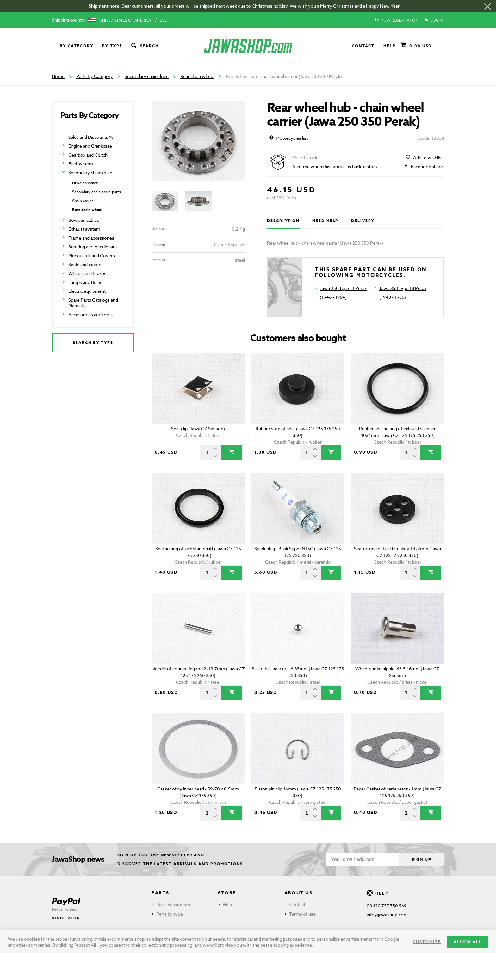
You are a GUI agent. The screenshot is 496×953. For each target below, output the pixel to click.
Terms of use (302, 914)
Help (389, 45)
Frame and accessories (91, 238)
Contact (363, 45)
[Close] (487, 6)
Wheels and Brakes (87, 273)
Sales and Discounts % (90, 137)
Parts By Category (94, 76)
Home (58, 76)
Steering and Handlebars (92, 247)
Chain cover (82, 200)
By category (76, 45)
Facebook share (427, 166)
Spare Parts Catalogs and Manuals (93, 303)
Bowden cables (83, 220)
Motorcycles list (288, 138)
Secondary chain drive (147, 76)
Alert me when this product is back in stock (335, 166)
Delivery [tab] (362, 220)
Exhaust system (84, 229)
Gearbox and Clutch (88, 155)
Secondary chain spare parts (96, 192)
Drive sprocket (85, 183)
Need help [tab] (325, 220)
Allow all (468, 941)
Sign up (421, 859)
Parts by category (174, 904)
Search (144, 46)
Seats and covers (85, 264)
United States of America (125, 20)
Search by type (93, 342)
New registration (396, 20)
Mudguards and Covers (91, 256)
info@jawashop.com (387, 914)
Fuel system (80, 164)
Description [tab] (283, 220)
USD (163, 20)
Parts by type (169, 914)
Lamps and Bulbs (85, 282)
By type (112, 45)
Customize (427, 941)
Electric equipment (87, 291)
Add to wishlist (428, 157)
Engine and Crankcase (90, 146)
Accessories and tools (90, 314)
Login (434, 20)
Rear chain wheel (197, 76)
